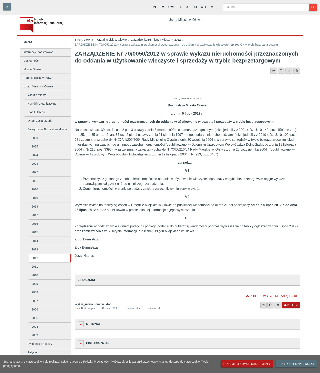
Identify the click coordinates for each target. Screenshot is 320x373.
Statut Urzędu (36, 112)
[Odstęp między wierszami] (162, 7)
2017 (35, 215)
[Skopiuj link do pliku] (271, 305)
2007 (35, 301)
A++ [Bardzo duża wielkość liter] (203, 7)
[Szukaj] (313, 7)
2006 (35, 309)
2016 (35, 223)
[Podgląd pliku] (278, 305)
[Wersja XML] (289, 71)
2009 (35, 283)
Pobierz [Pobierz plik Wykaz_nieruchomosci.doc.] (291, 305)
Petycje (32, 352)
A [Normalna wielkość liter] (187, 7)
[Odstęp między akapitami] (154, 7)
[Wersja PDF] (281, 71)
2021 (35, 180)
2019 (35, 198)
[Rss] (7, 6)
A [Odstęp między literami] (179, 7)
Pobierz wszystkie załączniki (271, 296)
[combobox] (266, 7)
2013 (35, 249)
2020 (35, 189)
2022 (35, 172)
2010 (35, 275)
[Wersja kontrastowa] (212, 7)
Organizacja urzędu (40, 120)
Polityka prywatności (296, 363)
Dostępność (31, 60)
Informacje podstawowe (38, 52)
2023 (35, 163)
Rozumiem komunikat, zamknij (246, 363)
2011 (35, 266)
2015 (35, 232)
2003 (35, 335)
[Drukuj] (297, 71)
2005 (35, 318)
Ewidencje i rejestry (40, 343)
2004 (35, 326)
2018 (35, 206)
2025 (35, 146)
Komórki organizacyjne (42, 103)
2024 (35, 155)
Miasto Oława (32, 69)
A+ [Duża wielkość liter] (195, 7)
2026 (35, 138)
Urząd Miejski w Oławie (38, 86)
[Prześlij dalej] (274, 71)
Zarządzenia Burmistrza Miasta (47, 129)
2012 (35, 258)
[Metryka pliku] (263, 305)
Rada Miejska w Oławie (38, 77)
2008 (35, 292)
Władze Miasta (37, 95)
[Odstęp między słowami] (171, 7)
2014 (35, 240)
